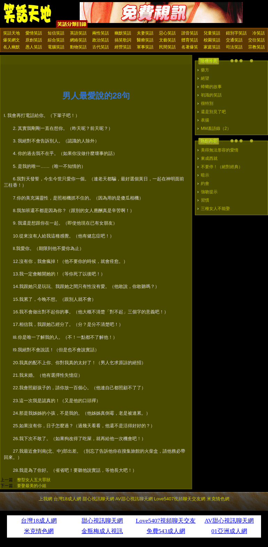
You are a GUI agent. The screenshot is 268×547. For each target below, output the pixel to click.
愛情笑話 (33, 33)
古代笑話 (100, 47)
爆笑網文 (11, 40)
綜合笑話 (56, 40)
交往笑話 (256, 40)
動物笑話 (78, 47)
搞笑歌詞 (123, 40)
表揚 (205, 120)
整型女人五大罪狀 (33, 479)
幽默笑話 (123, 33)
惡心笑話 (167, 33)
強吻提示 (209, 191)
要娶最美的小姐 (31, 485)
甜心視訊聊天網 (98, 498)
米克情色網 (218, 498)
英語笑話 (78, 33)
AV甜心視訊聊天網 (133, 498)
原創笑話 (33, 40)
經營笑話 (123, 47)
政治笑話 (100, 40)
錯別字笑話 (236, 33)
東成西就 (209, 158)
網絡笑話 (78, 40)
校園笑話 (212, 40)
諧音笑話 (189, 33)
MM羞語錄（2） (216, 128)
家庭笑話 (212, 47)
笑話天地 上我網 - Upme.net (28, 13)
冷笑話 (258, 33)
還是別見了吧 (213, 111)
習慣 (205, 200)
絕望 (205, 78)
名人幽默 (11, 47)
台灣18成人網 (67, 498)
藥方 (205, 70)
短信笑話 (56, 33)
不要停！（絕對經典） (222, 166)
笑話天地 (11, 33)
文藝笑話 (167, 40)
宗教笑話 (256, 47)
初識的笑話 (211, 95)
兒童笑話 (212, 33)
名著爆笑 (189, 47)
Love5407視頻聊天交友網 (179, 498)
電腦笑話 (56, 47)
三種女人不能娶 (215, 208)
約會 (205, 183)
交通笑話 (234, 40)
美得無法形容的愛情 (219, 150)
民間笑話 (167, 47)
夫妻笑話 (145, 33)
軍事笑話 (145, 47)
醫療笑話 (145, 40)
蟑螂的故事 (211, 86)
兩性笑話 (100, 33)
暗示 (205, 175)
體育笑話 (189, 40)
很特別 (207, 103)
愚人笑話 (33, 47)
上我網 (45, 498)
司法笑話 (234, 47)
